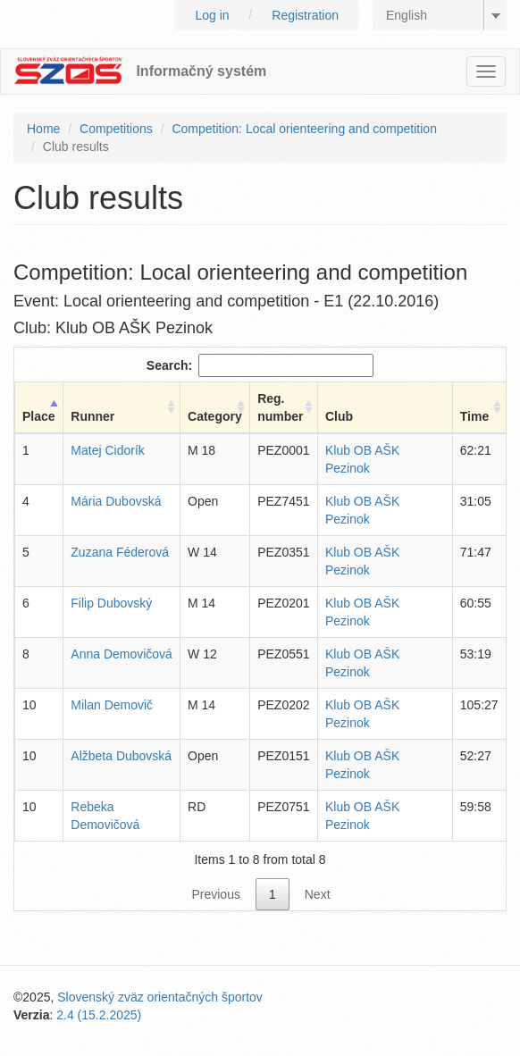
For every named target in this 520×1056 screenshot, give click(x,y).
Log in (212, 15)
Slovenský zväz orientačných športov (160, 997)
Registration (305, 15)
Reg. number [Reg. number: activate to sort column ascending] (280, 407)
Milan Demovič (112, 705)
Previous (215, 894)
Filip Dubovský (111, 603)
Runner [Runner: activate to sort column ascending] (92, 416)
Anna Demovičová (121, 654)
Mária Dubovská (116, 501)
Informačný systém (201, 71)
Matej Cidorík (107, 450)
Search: (260, 365)
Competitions (116, 129)
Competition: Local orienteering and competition (304, 129)
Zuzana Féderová (120, 552)
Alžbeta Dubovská (121, 756)
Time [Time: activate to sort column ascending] (474, 416)
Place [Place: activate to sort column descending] (38, 416)
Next (318, 894)
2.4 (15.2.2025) (98, 1015)
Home (43, 129)
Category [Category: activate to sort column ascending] (215, 416)
